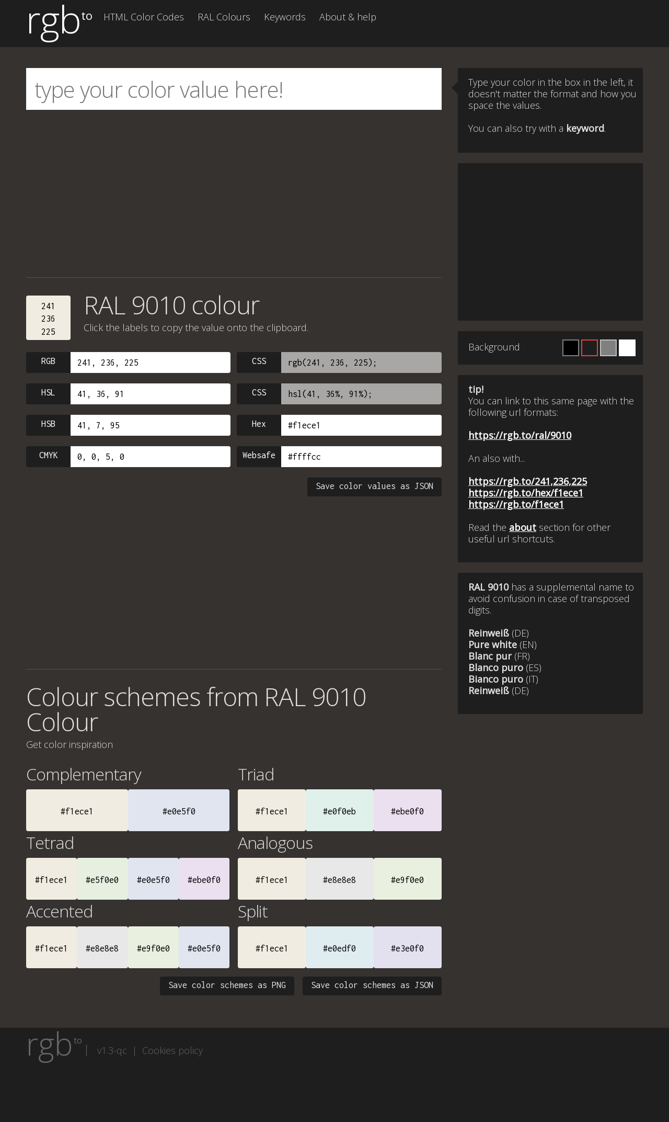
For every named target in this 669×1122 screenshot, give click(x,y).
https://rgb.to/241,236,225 (527, 481)
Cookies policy (172, 1050)
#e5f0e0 (102, 880)
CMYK (48, 455)
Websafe (259, 455)
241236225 (48, 318)
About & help (347, 16)
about (522, 527)
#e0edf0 (339, 948)
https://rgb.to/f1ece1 (516, 504)
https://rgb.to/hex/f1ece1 (525, 492)
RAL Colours (224, 16)
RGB (48, 361)
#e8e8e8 (339, 880)
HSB (48, 423)
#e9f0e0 (407, 880)
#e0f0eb (339, 811)
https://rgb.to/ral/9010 (519, 435)
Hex (259, 423)
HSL (48, 392)
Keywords (285, 16)
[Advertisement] (234, 193)
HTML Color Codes (143, 16)
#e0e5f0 (179, 811)
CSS (259, 361)
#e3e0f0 (407, 948)
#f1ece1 (77, 811)
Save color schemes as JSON (372, 985)
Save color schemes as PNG (227, 985)
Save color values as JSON (374, 486)
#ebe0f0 (407, 811)
